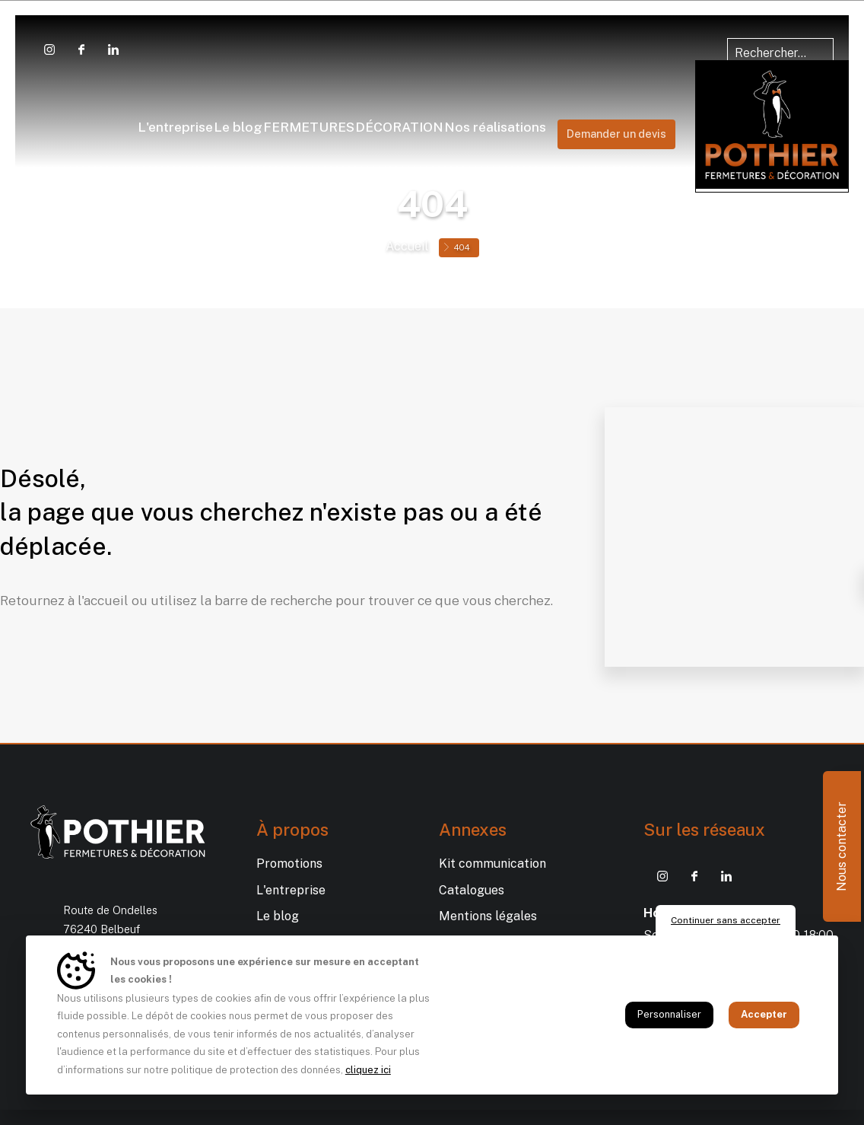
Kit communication (492, 863)
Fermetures (238, 103)
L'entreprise (63, 103)
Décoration (568, 103)
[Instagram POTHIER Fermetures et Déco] (49, 49)
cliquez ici (368, 1070)
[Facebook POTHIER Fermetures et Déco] (81, 49)
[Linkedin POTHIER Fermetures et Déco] (113, 49)
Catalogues (471, 890)
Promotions (289, 863)
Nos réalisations (684, 103)
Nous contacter (841, 846)
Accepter (764, 1014)
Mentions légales (488, 916)
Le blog (146, 103)
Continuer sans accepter (725, 920)
